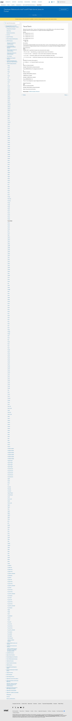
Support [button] (14, 1)
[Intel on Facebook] (13, 708)
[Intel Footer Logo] (6, 710)
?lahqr (9, 178)
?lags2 (9, 168)
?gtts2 (9, 118)
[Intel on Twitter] (15, 708)
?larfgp (9, 289)
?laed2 (9, 142)
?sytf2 (9, 496)
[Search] (58, 2)
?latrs (9, 438)
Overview (8, 34)
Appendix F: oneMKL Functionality (12, 692)
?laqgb (9, 245)
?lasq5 (9, 386)
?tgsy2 (9, 507)
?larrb (9, 311)
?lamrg (9, 196)
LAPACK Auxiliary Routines (11, 63)
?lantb (9, 226)
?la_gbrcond (10, 567)
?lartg (9, 329)
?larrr (8, 325)
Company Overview (16, 703)
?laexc (9, 164)
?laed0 (9, 138)
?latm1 (9, 418)
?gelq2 (9, 95)
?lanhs (9, 210)
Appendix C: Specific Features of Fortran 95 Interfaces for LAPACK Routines (12, 684)
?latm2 (9, 420)
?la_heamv (9, 587)
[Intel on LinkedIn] (18, 708)
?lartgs (9, 333)
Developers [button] (27, 1)
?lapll (8, 235)
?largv (9, 299)
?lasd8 (9, 365)
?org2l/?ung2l (10, 460)
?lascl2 (9, 619)
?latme (9, 428)
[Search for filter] (12, 23)
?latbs (9, 416)
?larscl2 (9, 617)
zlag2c (9, 517)
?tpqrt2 (9, 545)
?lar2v (9, 279)
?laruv (9, 337)
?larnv (9, 303)
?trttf (8, 553)
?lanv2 (9, 233)
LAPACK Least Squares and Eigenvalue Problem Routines (12, 61)
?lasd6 (9, 361)
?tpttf (9, 549)
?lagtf (9, 170)
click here (43, 19)
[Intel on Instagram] (23, 708)
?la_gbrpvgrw (10, 575)
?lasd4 (9, 357)
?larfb (9, 285)
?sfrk (8, 529)
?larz (8, 339)
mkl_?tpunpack (10, 638)
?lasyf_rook (10, 408)
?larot (9, 307)
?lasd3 (9, 355)
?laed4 (9, 146)
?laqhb (9, 249)
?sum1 (9, 87)
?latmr (9, 430)
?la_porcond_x (10, 603)
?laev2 (9, 162)
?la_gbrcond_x (10, 571)
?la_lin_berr (10, 597)
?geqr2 (9, 102)
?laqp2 (9, 251)
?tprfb (9, 547)
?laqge (9, 247)
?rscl (8, 484)
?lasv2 (9, 396)
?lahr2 (9, 182)
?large (9, 297)
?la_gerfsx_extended (11, 585)
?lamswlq (9, 198)
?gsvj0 (9, 525)
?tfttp (9, 539)
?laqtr (9, 273)
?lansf (9, 535)
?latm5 (9, 424)
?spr (8, 77)
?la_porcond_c (10, 601)
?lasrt (9, 392)
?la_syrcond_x (10, 627)
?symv (9, 81)
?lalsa (9, 192)
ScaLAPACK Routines (10, 652)
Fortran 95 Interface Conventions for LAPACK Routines (11, 47)
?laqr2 (9, 259)
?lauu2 (9, 444)
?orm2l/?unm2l (10, 468)
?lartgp (9, 331)
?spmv (9, 75)
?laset (9, 376)
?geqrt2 (9, 106)
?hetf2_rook (10, 503)
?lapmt (9, 239)
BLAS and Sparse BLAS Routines (12, 38)
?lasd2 (9, 353)
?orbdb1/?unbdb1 (11, 448)
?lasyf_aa (9, 406)
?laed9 (9, 156)
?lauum (9, 446)
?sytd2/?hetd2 (10, 494)
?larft (8, 291)
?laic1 (9, 184)
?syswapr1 (9, 490)
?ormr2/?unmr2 (10, 474)
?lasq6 (9, 388)
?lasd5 (9, 359)
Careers (39, 703)
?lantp (9, 228)
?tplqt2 (9, 543)
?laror (9, 305)
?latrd (9, 436)
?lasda (9, 370)
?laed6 (9, 150)
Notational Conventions (11, 32)
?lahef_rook (10, 414)
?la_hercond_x (10, 591)
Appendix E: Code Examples (11, 690)
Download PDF (64, 9)
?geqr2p (9, 104)
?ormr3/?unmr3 (10, 476)
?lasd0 (9, 349)
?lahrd (9, 180)
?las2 (8, 345)
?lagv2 (9, 176)
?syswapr (9, 486)
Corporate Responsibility (47, 703)
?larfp (9, 519)
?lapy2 (9, 241)
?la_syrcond (10, 623)
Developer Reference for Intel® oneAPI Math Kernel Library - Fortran (12, 26)
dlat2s (9, 559)
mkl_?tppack (10, 635)
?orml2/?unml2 (10, 472)
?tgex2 (9, 505)
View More (35, 15)
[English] (53, 2)
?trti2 (8, 509)
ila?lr (8, 523)
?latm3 (9, 422)
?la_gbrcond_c (10, 569)
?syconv (9, 79)
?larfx (9, 293)
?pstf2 (9, 557)
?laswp (9, 400)
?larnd (9, 301)
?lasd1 (9, 351)
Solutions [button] (20, 1)
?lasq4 (9, 384)
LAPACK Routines (10, 40)
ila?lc (8, 521)
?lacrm (9, 67)
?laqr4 (9, 263)
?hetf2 (9, 500)
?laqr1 (9, 257)
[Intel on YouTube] (21, 708)
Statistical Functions (10, 660)
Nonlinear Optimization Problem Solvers (12, 670)
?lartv (9, 335)
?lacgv (9, 65)
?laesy (9, 71)
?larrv (9, 327)
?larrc (9, 313)
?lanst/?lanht (10, 220)
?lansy (9, 222)
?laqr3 (9, 261)
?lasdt (9, 374)
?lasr (8, 390)
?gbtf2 (9, 89)
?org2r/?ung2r (10, 462)
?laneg (9, 202)
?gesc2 (9, 112)
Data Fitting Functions (10, 676)
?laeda (9, 158)
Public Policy (60, 703)
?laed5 (9, 148)
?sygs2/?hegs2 (10, 492)
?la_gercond (10, 579)
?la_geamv (9, 577)
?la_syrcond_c (10, 625)
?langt (9, 208)
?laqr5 (9, 265)
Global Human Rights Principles (50, 716)
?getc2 (9, 114)
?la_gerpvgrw (10, 615)
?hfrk (8, 531)
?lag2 (8, 166)
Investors (35, 703)
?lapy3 (9, 243)
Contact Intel (24, 703)
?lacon (9, 128)
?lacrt (9, 69)
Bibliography (9, 694)
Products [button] (8, 1)
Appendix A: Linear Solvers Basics (12, 678)
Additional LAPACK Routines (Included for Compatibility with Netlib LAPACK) (12, 649)
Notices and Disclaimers (11, 698)
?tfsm (9, 533)
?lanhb (9, 214)
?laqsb (9, 267)
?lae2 (8, 134)
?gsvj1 (9, 527)
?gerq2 (9, 110)
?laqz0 (9, 275)
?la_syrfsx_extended (11, 629)
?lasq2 (9, 380)
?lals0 (9, 190)
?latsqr (9, 442)
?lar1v (9, 277)
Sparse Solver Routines (11, 654)
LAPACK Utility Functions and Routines (12, 643)
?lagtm (9, 172)
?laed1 (9, 140)
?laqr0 (9, 255)
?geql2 (9, 100)
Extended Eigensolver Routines (12, 656)
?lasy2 (9, 402)
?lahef (9, 410)
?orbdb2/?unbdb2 (11, 450)
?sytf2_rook (10, 498)
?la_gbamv (9, 565)
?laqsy (9, 271)
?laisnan (9, 122)
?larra (9, 309)
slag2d (9, 515)
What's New (9, 30)
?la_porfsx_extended (11, 605)
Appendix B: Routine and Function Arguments (12, 681)
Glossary (8, 696)
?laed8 (9, 154)
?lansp (9, 216)
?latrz (9, 440)
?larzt (9, 343)
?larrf (8, 319)
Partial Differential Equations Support (12, 667)
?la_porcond (10, 599)
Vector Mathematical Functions (12, 658)
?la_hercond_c (10, 589)
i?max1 (9, 85)
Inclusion (55, 703)
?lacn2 (9, 126)
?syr (8, 83)
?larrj (8, 321)
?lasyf (9, 404)
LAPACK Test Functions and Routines (12, 646)
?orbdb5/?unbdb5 (11, 456)
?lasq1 (9, 378)
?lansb (9, 212)
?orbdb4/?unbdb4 (11, 454)
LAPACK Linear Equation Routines (11, 58)
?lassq (9, 394)
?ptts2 (9, 482)
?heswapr (9, 488)
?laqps (9, 253)
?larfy (9, 295)
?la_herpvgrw (10, 595)
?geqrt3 (9, 108)
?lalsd (9, 194)
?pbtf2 (9, 478)
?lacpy (9, 130)
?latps (9, 434)
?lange (9, 206)
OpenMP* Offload (10, 36)
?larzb (9, 341)
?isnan (9, 120)
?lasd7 (9, 363)
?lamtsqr (9, 200)
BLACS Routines (9, 674)
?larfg (9, 287)
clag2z (9, 511)
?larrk (9, 323)
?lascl (9, 347)
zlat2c (9, 561)
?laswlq (9, 398)
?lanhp (9, 218)
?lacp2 (9, 563)
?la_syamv (9, 621)
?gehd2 (9, 93)
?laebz (9, 136)
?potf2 (9, 480)
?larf (8, 283)
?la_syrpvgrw (10, 631)
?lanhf (9, 537)
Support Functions (10, 672)
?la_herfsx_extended (11, 593)
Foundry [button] (40, 1)
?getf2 (9, 116)
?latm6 (9, 426)
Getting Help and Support (11, 28)
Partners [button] (34, 1)
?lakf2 (9, 186)
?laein (9, 160)
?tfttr (8, 541)
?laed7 (9, 152)
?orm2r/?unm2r (10, 470)
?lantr (9, 230)
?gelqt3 (9, 98)
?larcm (9, 613)
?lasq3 (9, 382)
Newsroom (30, 703)
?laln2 (9, 188)
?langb (9, 204)
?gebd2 (9, 91)
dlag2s (9, 513)
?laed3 (9, 144)
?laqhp (9, 611)
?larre (9, 317)
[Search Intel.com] (65, 2)
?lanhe (9, 224)
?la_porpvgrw (10, 607)
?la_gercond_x (10, 583)
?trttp (9, 555)
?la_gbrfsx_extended (11, 573)
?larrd (9, 315)
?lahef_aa (9, 412)
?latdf (9, 432)
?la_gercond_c (10, 581)
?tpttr (9, 551)
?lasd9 (9, 368)
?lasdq (9, 372)
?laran (9, 281)
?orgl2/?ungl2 (10, 464)
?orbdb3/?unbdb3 (11, 452)
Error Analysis (9, 56)
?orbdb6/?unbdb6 (11, 458)
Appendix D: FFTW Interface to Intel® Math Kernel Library (12, 688)
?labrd (9, 124)
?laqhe (9, 609)
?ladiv (9, 132)
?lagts (9, 174)
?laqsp (9, 269)
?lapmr (9, 237)
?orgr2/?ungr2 (10, 466)
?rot (8, 73)
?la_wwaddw (10, 633)
